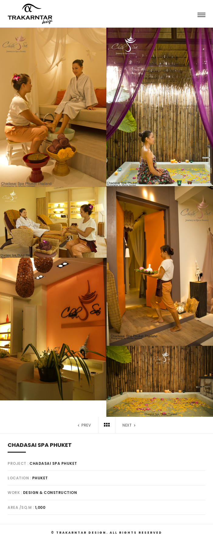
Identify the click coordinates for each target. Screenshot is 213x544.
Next (129, 425)
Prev (84, 425)
